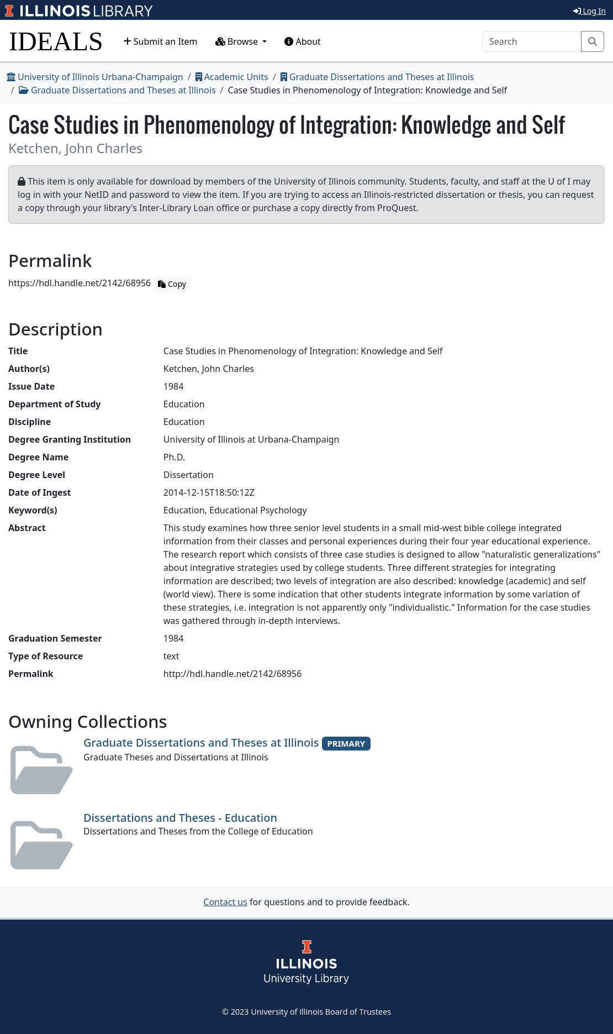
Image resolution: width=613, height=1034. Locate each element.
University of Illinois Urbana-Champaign (95, 77)
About (302, 41)
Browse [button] (238, 41)
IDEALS (56, 41)
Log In (589, 11)
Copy (172, 284)
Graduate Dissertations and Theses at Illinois (377, 77)
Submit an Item (160, 41)
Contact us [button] (225, 902)
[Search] (532, 41)
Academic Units (231, 77)
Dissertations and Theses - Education (180, 817)
